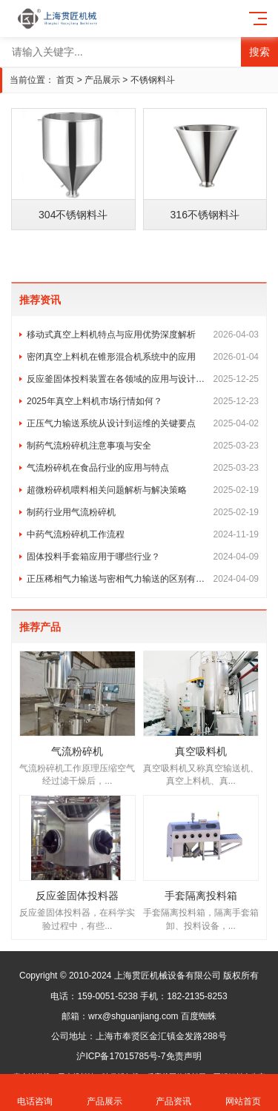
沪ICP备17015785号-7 (120, 1056)
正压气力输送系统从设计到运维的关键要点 (143, 423)
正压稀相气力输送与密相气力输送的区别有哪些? (143, 579)
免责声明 (184, 1056)
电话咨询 (35, 1093)
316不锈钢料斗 (205, 215)
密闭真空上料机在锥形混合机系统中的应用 (143, 357)
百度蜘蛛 (198, 1016)
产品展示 (102, 80)
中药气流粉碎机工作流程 (143, 534)
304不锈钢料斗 (73, 215)
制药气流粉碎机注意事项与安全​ (143, 445)
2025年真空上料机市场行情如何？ (143, 401)
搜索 (259, 52)
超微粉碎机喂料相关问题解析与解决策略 (143, 490)
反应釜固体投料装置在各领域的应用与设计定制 (143, 379)
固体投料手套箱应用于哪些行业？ (143, 557)
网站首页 (243, 1093)
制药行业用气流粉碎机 (143, 512)
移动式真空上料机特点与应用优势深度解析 (143, 334)
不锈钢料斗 (152, 80)
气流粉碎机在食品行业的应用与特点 (143, 468)
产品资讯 (174, 1093)
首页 (65, 80)
